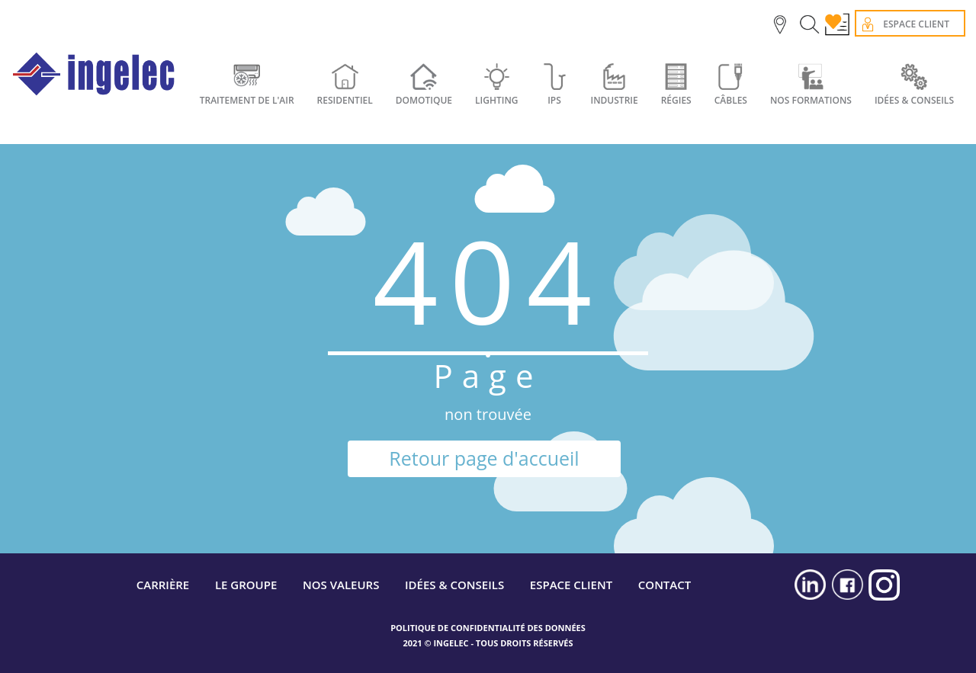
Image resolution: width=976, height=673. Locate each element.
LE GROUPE (246, 584)
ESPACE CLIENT (571, 584)
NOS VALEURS (341, 584)
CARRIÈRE (163, 584)
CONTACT (664, 584)
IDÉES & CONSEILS (914, 100)
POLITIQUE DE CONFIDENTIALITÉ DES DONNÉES (488, 627)
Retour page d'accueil (484, 458)
